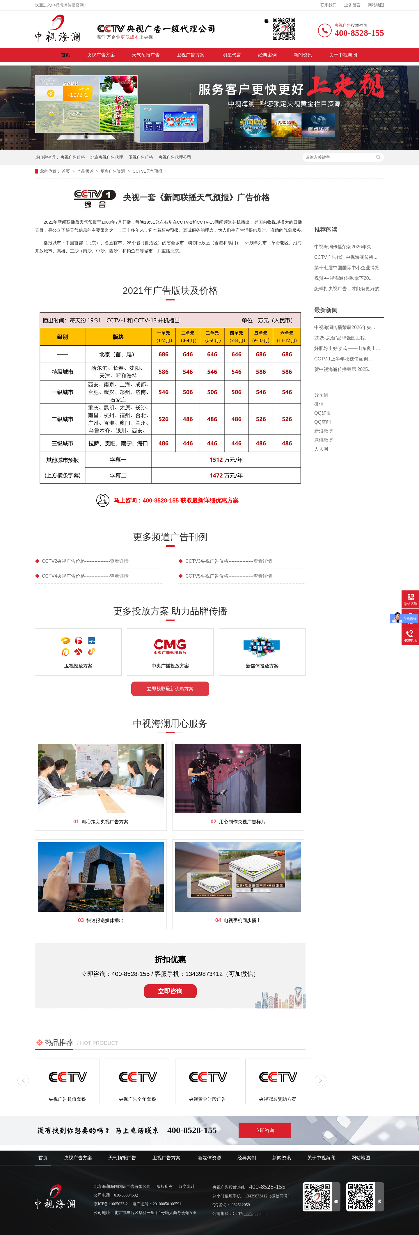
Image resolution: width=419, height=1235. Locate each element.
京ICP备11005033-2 (111, 1204)
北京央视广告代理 (106, 157)
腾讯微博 (323, 440)
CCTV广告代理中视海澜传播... (345, 257)
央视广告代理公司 (175, 157)
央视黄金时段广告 (207, 1099)
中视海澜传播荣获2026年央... (344, 246)
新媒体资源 (209, 1157)
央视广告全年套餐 (137, 1099)
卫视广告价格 (141, 157)
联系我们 (328, 5)
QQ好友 (322, 413)
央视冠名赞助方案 (277, 1099)
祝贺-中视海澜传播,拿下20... (343, 278)
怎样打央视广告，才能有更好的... (348, 288)
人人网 (321, 449)
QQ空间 (322, 422)
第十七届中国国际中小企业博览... (348, 267)
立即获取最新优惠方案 (170, 688)
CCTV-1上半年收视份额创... (343, 358)
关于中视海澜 (343, 54)
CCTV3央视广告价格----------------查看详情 (225, 561)
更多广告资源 (113, 171)
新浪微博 (323, 431)
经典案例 (267, 54)
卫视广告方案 (191, 54)
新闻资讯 (303, 54)
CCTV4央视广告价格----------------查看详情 (82, 576)
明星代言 (232, 54)
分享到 (321, 394)
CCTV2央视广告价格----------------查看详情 (82, 561)
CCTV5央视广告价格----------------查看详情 (225, 576)
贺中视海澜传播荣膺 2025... (343, 369)
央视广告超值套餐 (67, 1099)
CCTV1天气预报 (147, 171)
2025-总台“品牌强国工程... (341, 337)
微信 (319, 403)
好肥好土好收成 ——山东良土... (347, 348)
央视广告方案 (101, 54)
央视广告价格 (73, 157)
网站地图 (376, 5)
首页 (65, 54)
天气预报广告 (146, 54)
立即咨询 (170, 991)
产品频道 (86, 171)
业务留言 (352, 5)
